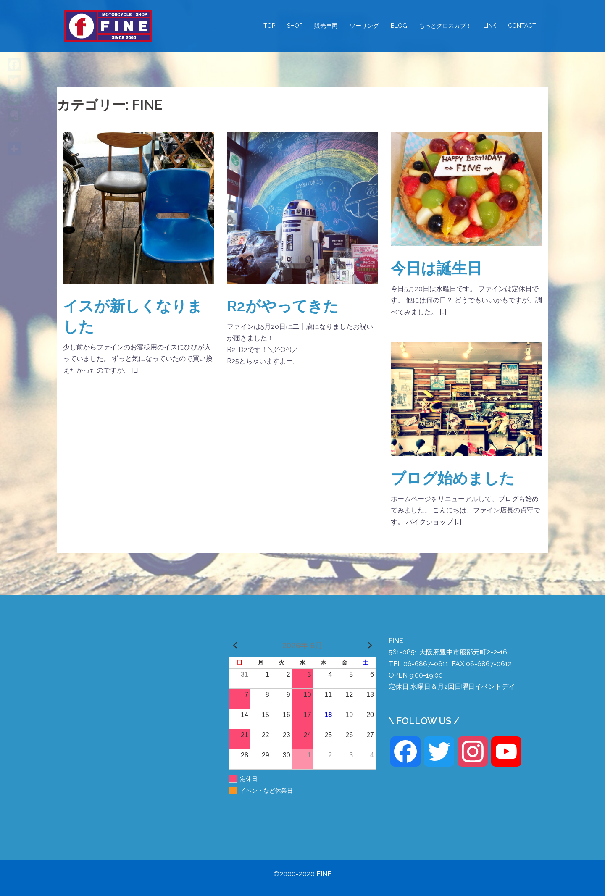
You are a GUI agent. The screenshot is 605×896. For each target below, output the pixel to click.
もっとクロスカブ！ (445, 25)
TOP (269, 25)
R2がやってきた (283, 306)
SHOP (294, 25)
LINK (490, 25)
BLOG (399, 25)
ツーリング (364, 25)
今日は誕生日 (436, 268)
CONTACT (522, 25)
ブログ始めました (453, 478)
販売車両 (326, 25)
